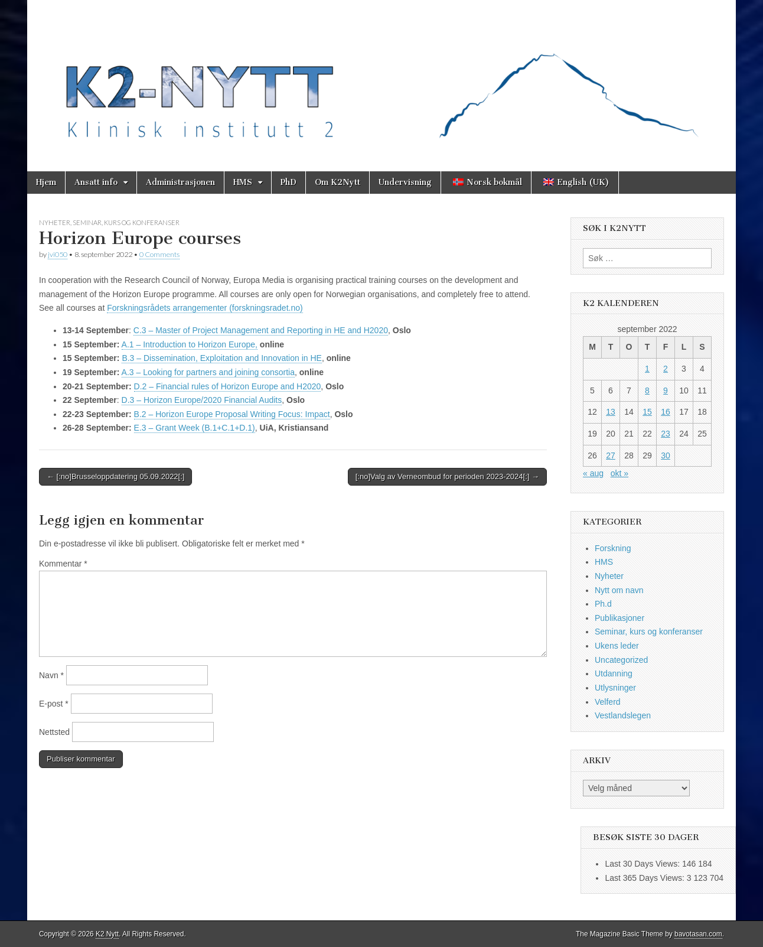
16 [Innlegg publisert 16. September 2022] (665, 411)
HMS (242, 182)
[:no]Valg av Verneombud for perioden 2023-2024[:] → (447, 476)
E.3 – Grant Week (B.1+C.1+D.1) (194, 427)
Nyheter (54, 222)
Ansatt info (96, 182)
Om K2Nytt (337, 182)
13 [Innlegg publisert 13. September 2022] (610, 411)
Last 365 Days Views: (645, 878)
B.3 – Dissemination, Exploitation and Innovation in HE (222, 358)
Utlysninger (615, 687)
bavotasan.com (698, 934)
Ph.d (603, 603)
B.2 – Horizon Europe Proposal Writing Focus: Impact (232, 414)
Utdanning (613, 673)
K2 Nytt (107, 934)
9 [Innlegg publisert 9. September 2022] (665, 390)
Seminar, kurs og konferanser (126, 222)
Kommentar (63, 563)
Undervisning (405, 182)
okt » (619, 473)
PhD (288, 182)
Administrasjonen (180, 182)
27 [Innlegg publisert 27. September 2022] (610, 455)
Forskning (613, 548)
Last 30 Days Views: (643, 863)
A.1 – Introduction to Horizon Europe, (189, 344)
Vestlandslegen (623, 715)
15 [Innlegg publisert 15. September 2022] (647, 411)
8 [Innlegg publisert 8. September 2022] (647, 390)
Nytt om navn (619, 590)
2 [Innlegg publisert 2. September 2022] (665, 368)
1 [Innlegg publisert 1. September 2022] (647, 368)
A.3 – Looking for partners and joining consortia (208, 372)
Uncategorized (621, 660)
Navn (51, 675)
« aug (593, 473)
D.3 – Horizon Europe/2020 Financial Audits (202, 400)
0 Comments (159, 254)
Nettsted (54, 732)
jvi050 (57, 254)
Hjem (46, 182)
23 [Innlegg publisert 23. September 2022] (665, 433)
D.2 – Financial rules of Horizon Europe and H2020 (227, 386)
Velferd (608, 702)
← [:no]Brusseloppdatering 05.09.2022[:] (115, 476)
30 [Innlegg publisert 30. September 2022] (665, 455)
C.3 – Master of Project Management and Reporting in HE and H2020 (260, 330)
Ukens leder (617, 645)
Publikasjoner (619, 618)
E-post (54, 703)
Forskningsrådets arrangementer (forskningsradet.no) (205, 308)
